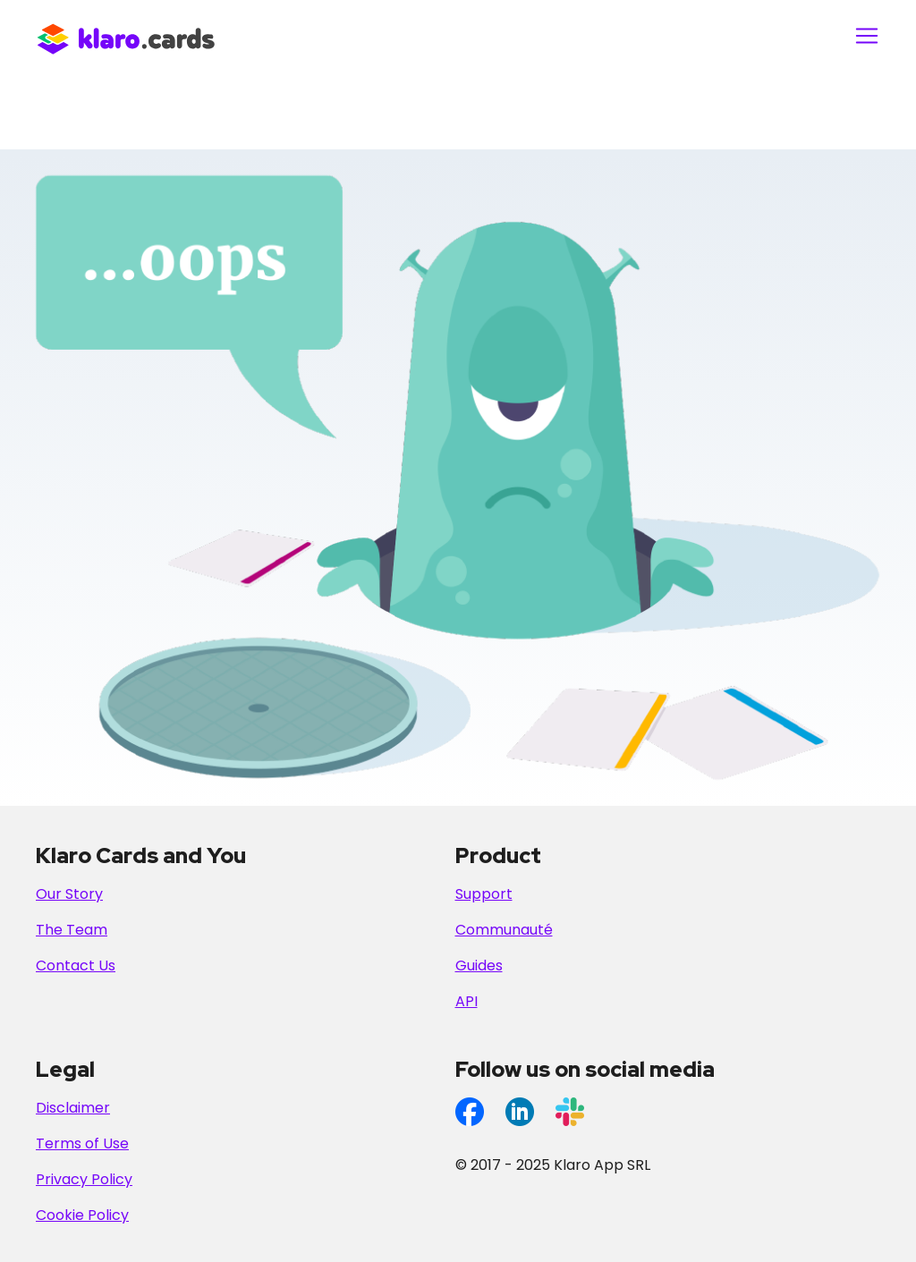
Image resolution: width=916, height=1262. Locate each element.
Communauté (504, 929)
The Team (71, 929)
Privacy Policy (84, 1179)
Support (484, 894)
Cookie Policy (82, 1215)
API (466, 1001)
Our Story (69, 894)
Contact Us (75, 965)
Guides (479, 965)
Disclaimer (73, 1107)
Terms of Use (82, 1143)
